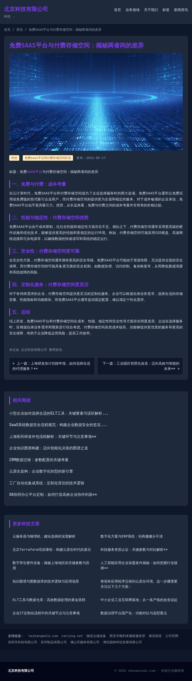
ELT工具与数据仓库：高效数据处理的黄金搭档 (48, 600)
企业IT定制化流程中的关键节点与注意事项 (46, 613)
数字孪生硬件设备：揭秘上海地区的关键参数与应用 (51, 565)
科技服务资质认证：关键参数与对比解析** (134, 549)
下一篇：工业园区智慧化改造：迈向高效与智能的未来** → (141, 366)
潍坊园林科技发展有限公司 (122, 642)
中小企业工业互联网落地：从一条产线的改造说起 (139, 600)
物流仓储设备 (96, 636)
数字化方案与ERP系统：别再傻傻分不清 (131, 536)
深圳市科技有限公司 (22, 642)
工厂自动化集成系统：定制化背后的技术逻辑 (46, 483)
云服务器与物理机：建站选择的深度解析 (44, 536)
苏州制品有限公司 (54, 642)
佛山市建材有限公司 (85, 642)
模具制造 (155, 636)
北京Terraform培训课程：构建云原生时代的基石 (51, 549)
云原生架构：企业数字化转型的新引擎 (41, 471)
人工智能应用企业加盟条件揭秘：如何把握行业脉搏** (139, 565)
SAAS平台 (34, 171)
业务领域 (133, 9)
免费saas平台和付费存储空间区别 (48, 158)
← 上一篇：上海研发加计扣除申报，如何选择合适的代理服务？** (51, 366)
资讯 (19, 29)
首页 (117, 9)
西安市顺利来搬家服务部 (127, 636)
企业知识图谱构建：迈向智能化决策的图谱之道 (48, 448)
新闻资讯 (181, 9)
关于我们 (151, 9)
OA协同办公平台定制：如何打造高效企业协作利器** (53, 494)
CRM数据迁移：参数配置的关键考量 (38, 459)
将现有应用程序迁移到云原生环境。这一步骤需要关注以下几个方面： (139, 584)
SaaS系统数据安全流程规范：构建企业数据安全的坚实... (58, 424)
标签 (166, 9)
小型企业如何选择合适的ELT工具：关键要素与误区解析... (59, 413)
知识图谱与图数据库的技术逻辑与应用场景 (45, 581)
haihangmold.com (43, 636)
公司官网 (171, 636)
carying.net (72, 636)
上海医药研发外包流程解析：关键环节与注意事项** (52, 436)
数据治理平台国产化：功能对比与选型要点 (133, 613)
